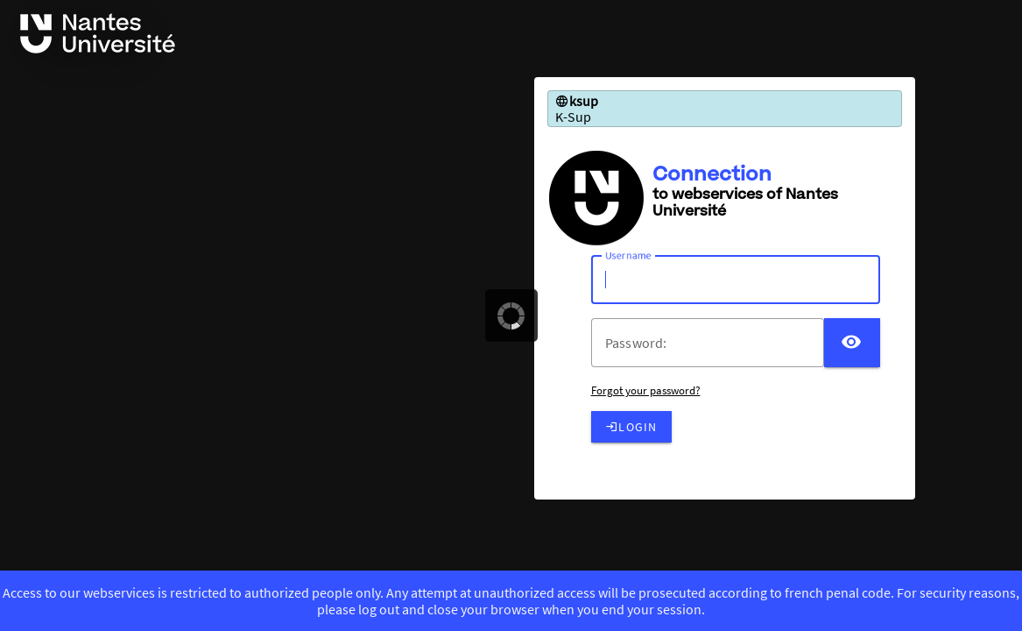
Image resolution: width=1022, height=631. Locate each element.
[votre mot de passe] (714, 342)
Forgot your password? (646, 390)
